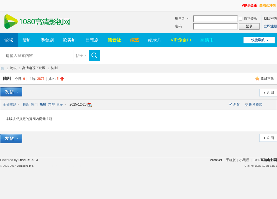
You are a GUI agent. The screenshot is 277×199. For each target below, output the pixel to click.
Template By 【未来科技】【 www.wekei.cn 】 (60, 165)
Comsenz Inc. (25, 165)
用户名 (180, 18)
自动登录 (248, 18)
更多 (60, 104)
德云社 (114, 40)
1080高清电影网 (2, 68)
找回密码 (270, 18)
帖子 (79, 55)
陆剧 (26, 40)
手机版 (231, 160)
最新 (26, 104)
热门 (34, 104)
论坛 (8, 40)
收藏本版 (267, 78)
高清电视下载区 (33, 68)
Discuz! (24, 160)
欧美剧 (69, 40)
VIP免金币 (249, 5)
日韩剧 (92, 40)
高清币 (207, 40)
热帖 (43, 104)
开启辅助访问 (239, 3)
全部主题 (9, 104)
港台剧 (47, 40)
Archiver (216, 160)
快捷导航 (258, 40)
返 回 (270, 93)
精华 (51, 104)
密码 (178, 26)
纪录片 (154, 40)
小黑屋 (244, 160)
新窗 (236, 104)
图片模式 (255, 104)
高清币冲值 (267, 5)
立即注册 (270, 26)
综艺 (134, 40)
